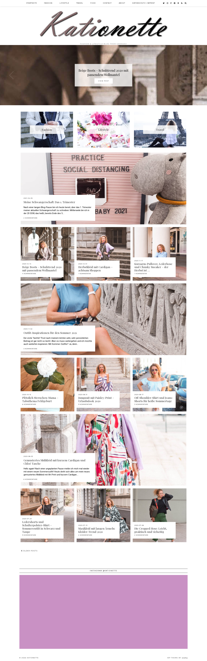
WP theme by (177, 658)
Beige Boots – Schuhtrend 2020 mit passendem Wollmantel (103, 72)
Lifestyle (64, 3)
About (122, 3)
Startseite (31, 3)
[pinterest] (175, 3)
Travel (79, 3)
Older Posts (29, 551)
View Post (103, 81)
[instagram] (167, 3)
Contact (107, 3)
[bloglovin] (178, 3)
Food (93, 3)
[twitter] (164, 3)
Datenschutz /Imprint (143, 3)
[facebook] (171, 3)
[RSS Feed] (182, 3)
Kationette (33, 658)
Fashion (48, 3)
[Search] (186, 3)
